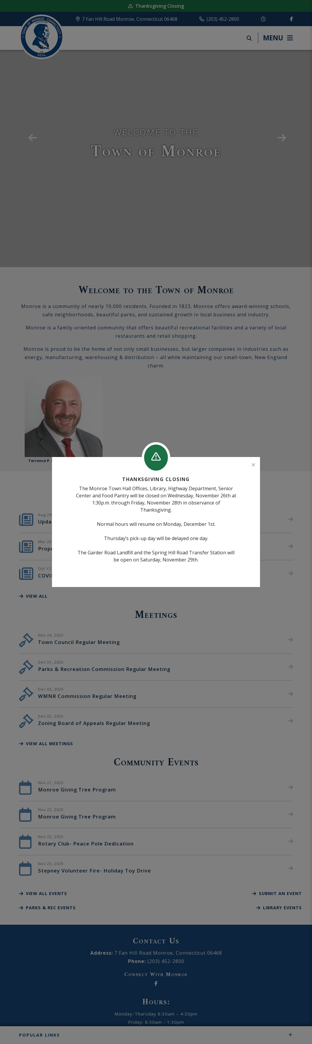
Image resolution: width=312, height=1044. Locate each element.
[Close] (253, 465)
